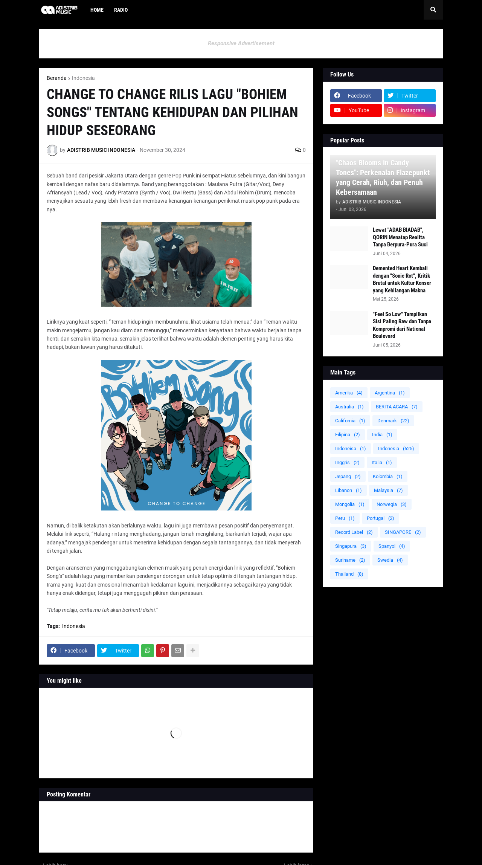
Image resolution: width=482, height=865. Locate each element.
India (382, 434)
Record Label (354, 532)
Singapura (350, 546)
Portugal (380, 518)
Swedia (390, 560)
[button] (433, 10)
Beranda (57, 78)
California (350, 420)
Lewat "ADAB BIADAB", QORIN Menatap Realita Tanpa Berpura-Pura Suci (400, 237)
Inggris (347, 462)
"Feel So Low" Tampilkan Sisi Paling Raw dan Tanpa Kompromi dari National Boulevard (402, 325)
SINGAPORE (403, 532)
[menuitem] (138, 10)
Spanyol (391, 546)
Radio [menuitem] (121, 10)
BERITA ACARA (397, 406)
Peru (345, 518)
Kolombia (388, 476)
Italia (382, 462)
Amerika (349, 392)
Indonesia (83, 78)
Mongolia (350, 504)
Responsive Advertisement (241, 43)
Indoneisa (350, 448)
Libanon (348, 490)
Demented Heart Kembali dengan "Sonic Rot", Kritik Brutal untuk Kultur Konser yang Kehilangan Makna (402, 279)
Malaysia (388, 490)
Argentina (390, 392)
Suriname (350, 560)
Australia (349, 406)
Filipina (347, 434)
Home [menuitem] (97, 10)
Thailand (349, 574)
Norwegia (392, 504)
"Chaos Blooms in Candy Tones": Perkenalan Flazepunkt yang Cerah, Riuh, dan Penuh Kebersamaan (383, 177)
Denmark (393, 420)
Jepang (348, 476)
